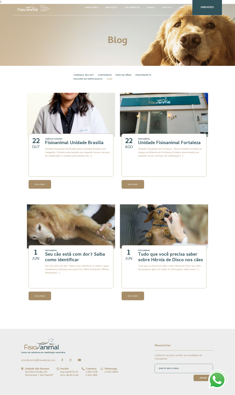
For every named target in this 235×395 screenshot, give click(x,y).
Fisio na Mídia (124, 75)
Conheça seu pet (83, 75)
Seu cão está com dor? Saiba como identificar (75, 257)
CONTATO (167, 7)
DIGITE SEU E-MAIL (169, 368)
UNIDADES (207, 7)
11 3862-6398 (91, 372)
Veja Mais (40, 184)
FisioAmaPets (143, 75)
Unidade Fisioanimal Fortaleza (169, 143)
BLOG (182, 7)
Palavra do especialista (87, 79)
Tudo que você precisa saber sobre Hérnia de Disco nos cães (170, 257)
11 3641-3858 (91, 375)
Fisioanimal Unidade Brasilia (74, 143)
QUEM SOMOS (91, 7)
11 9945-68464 (111, 372)
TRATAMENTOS (132, 7)
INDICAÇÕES (111, 7)
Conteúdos (105, 75)
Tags (109, 79)
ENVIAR (203, 378)
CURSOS (151, 7)
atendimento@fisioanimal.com (38, 360)
